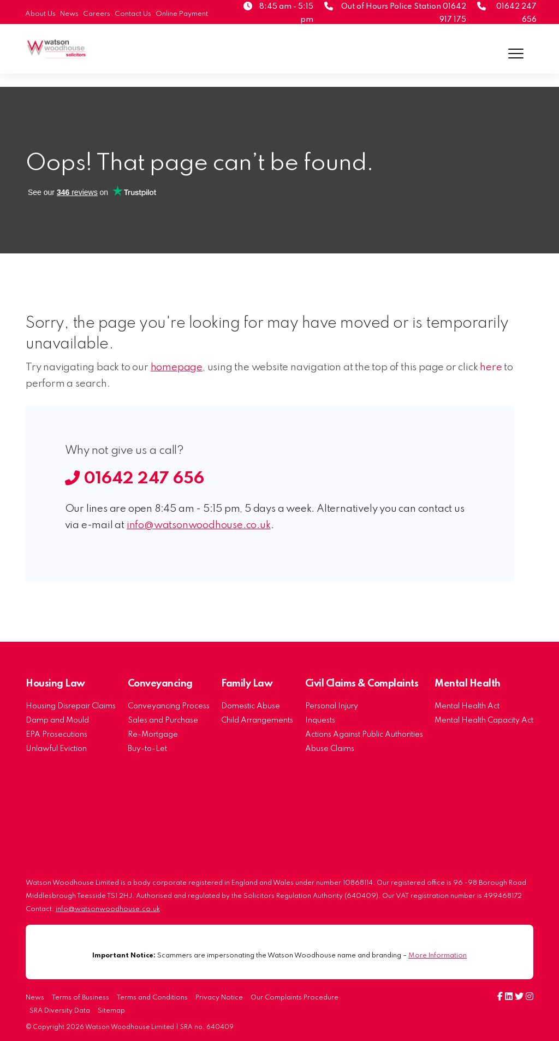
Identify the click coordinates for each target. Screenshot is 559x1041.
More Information (437, 955)
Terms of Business (80, 998)
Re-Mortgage (153, 734)
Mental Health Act (467, 706)
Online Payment (182, 13)
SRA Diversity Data (59, 1011)
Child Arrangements (257, 720)
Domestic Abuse (250, 706)
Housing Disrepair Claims (71, 706)
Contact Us (133, 13)
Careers (96, 13)
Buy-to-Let (147, 749)
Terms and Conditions (152, 998)
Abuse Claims (329, 749)
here (491, 367)
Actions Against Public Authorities (364, 734)
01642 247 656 (134, 479)
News (69, 13)
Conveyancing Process (169, 706)
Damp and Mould (57, 720)
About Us (40, 13)
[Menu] (516, 53)
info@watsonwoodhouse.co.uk (199, 525)
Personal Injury (331, 706)
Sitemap (111, 1011)
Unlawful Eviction (56, 749)
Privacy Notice (219, 998)
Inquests (320, 720)
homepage (177, 367)
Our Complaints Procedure (294, 998)
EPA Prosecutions (56, 734)
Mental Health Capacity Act (484, 720)
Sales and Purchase (163, 720)
